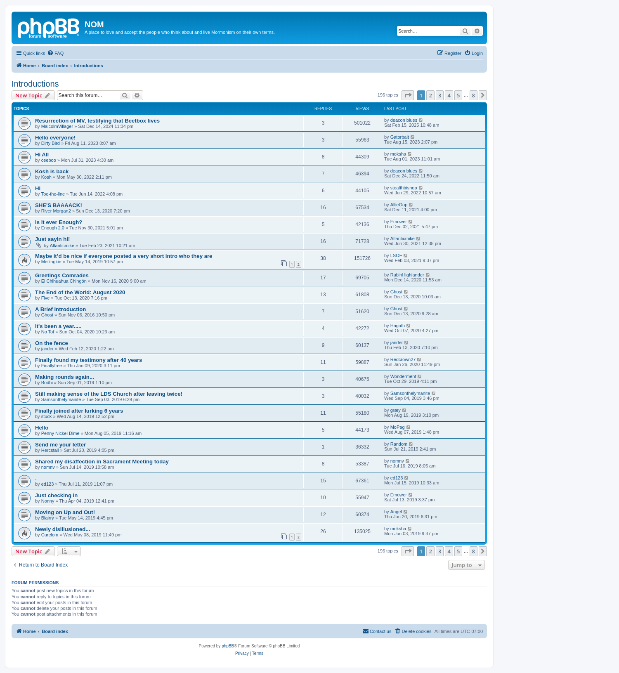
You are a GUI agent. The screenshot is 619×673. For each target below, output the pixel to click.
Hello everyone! (55, 138)
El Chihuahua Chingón (64, 281)
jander (47, 348)
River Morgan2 (56, 210)
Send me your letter (60, 445)
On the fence (51, 343)
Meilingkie (51, 261)
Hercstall (50, 450)
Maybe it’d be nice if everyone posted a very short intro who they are (123, 256)
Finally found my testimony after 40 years (88, 360)
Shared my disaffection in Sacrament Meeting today (102, 461)
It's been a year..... (58, 326)
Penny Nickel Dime (60, 433)
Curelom (50, 534)
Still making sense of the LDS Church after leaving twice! (108, 394)
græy (395, 410)
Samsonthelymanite (61, 399)
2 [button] (430, 95)
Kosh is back (52, 171)
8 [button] (473, 95)
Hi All (42, 154)
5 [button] (458, 95)
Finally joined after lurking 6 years (79, 411)
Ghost (396, 291)
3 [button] (439, 95)
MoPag (397, 427)
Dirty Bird (50, 143)
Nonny (47, 500)
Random (399, 444)
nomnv (48, 467)
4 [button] (448, 95)
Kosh (46, 177)
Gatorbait (399, 137)
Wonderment (403, 376)
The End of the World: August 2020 (80, 292)
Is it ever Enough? (58, 222)
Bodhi (47, 382)
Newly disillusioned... (62, 529)
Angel (396, 511)
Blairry (47, 517)
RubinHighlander (407, 274)
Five (45, 297)
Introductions (35, 83)
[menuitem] (55, 53)
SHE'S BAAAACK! (58, 205)
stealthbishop (403, 187)
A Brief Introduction (60, 309)
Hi (37, 188)
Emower (398, 221)
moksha (398, 153)
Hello (41, 428)
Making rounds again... (64, 377)
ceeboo (48, 160)
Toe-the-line (53, 193)
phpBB (228, 646)
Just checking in (56, 495)
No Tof (47, 331)
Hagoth (397, 325)
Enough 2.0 (52, 227)
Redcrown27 (403, 359)
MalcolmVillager (57, 126)
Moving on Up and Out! (65, 512)
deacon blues (403, 120)
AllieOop (399, 204)
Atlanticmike (62, 245)
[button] (408, 95)
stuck (46, 416)
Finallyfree (51, 365)
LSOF (396, 255)
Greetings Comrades (62, 275)
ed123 (47, 484)
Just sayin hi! (52, 239)
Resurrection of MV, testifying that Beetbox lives (97, 121)
